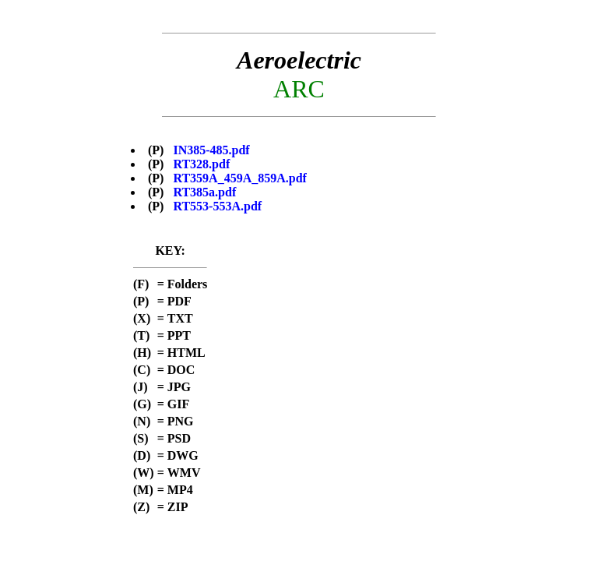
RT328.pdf (201, 164)
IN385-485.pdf (211, 150)
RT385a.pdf (204, 192)
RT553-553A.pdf (217, 206)
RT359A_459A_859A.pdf (239, 178)
